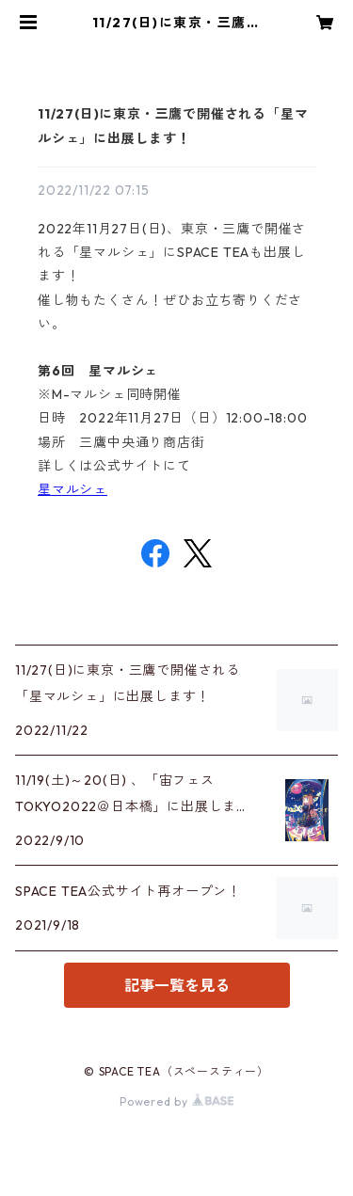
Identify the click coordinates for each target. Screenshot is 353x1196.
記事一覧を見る (177, 985)
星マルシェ (72, 489)
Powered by (176, 1101)
